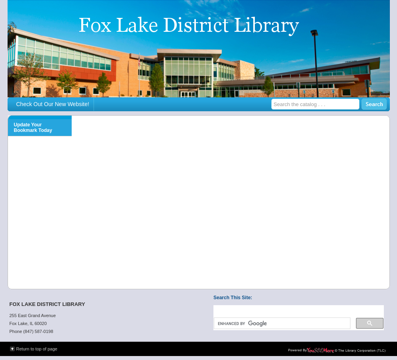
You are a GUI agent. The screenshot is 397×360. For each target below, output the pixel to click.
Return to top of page (36, 348)
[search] (281, 323)
